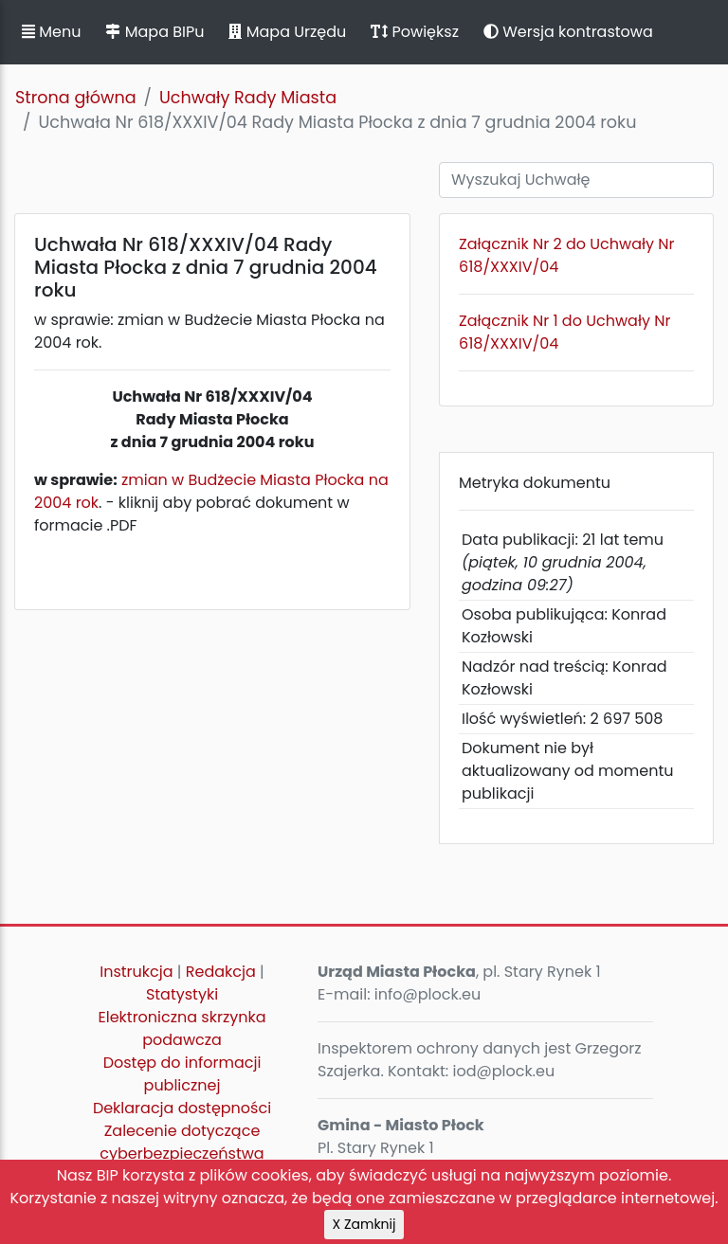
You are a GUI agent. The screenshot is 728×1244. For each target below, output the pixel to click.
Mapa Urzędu (287, 32)
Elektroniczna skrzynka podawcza (182, 1028)
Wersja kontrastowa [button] (568, 32)
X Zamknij (364, 1224)
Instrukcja (136, 972)
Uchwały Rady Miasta (248, 97)
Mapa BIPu (154, 32)
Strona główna (75, 97)
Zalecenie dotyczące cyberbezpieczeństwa (182, 1142)
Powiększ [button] (415, 32)
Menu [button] (51, 32)
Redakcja (221, 972)
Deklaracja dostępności (182, 1108)
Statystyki (182, 994)
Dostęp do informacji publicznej (182, 1074)
